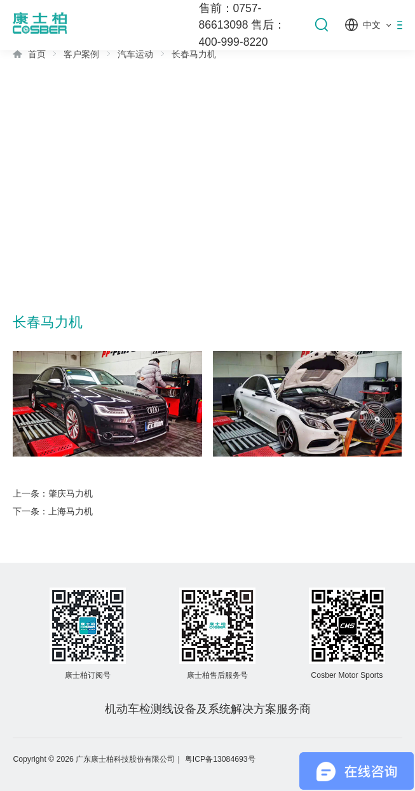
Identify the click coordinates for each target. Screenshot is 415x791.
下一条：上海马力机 (53, 511)
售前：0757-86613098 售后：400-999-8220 (242, 25)
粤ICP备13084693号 (220, 759)
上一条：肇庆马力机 (53, 493)
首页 (37, 54)
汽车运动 (135, 54)
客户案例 (81, 54)
